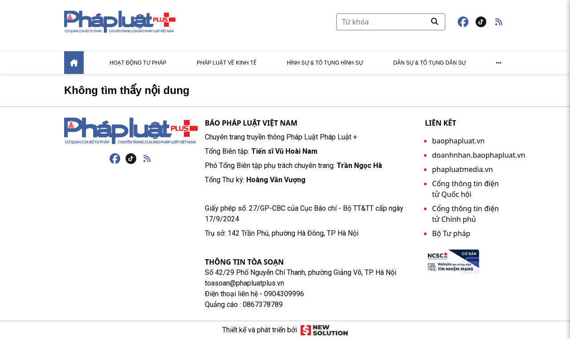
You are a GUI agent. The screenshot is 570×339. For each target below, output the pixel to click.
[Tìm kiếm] (390, 21)
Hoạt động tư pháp (138, 63)
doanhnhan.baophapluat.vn (478, 155)
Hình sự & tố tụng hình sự (325, 63)
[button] (499, 22)
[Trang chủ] (131, 131)
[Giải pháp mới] (324, 330)
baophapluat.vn (458, 141)
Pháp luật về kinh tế (226, 63)
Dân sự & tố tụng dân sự (429, 63)
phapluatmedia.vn (462, 169)
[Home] (74, 63)
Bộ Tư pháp (451, 233)
